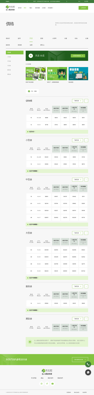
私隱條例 (69, 392)
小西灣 (54, 38)
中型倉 (9, 61)
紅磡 (86, 38)
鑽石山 (42, 45)
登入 (79, 1)
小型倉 (9, 56)
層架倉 (9, 74)
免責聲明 (85, 392)
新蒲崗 (20, 45)
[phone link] (88, 364)
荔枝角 (8, 45)
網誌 (42, 378)
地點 (31, 7)
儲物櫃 (9, 52)
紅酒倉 (44, 7)
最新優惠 (37, 7)
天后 (31, 38)
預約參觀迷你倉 (80, 359)
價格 (25, 7)
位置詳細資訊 (78, 56)
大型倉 (9, 65)
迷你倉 (20, 7)
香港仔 (8, 38)
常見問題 (86, 1)
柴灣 (19, 38)
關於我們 (50, 378)
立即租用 (83, 7)
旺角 (76, 38)
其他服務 (51, 7)
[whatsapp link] (88, 372)
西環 (41, 38)
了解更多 (78, 101)
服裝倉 (9, 70)
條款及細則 (76, 392)
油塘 (31, 45)
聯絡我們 (60, 378)
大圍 (65, 38)
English (7, 1)
